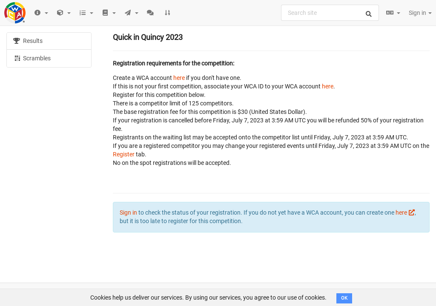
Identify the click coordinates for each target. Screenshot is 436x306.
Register (124, 154)
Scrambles (32, 58)
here (179, 77)
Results (28, 40)
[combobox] (330, 13)
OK (344, 298)
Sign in (420, 12)
